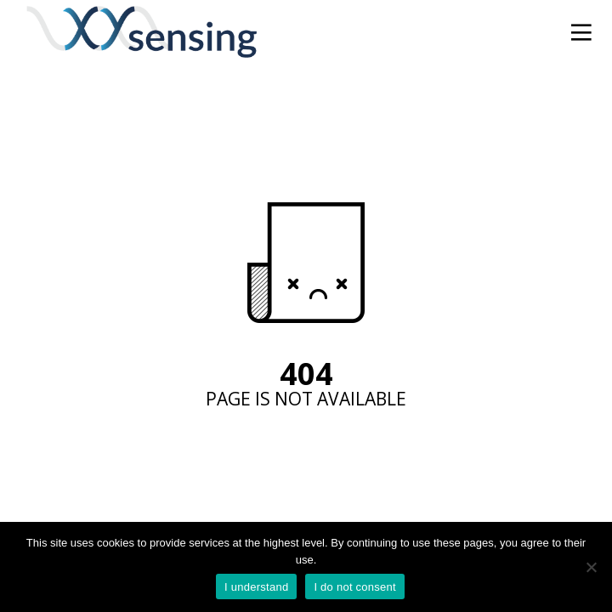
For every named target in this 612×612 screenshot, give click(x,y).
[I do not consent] (590, 566)
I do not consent (355, 587)
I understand (256, 587)
